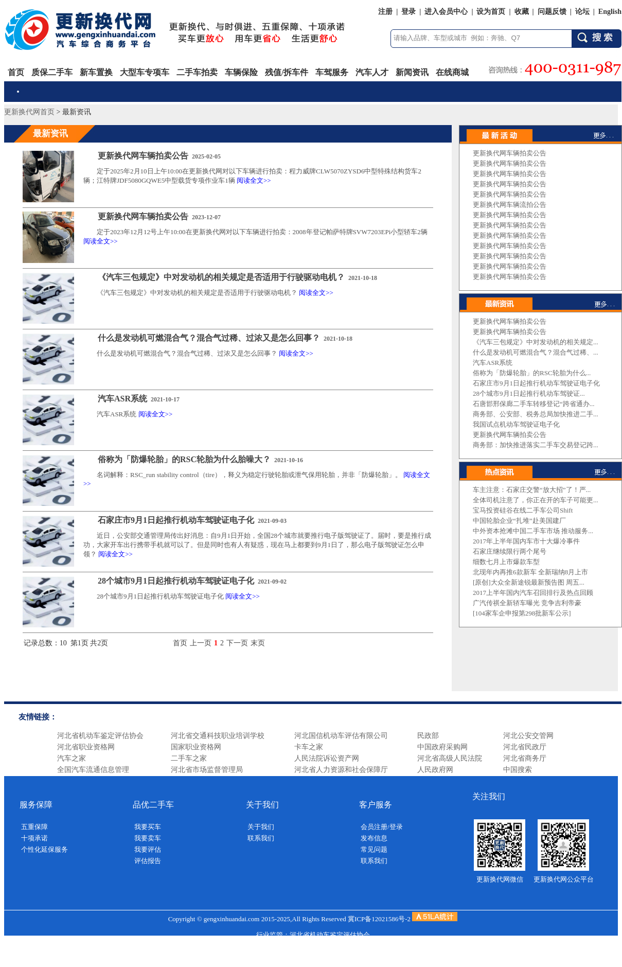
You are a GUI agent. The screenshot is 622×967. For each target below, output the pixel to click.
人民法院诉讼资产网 (326, 758)
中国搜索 (517, 769)
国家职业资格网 (196, 747)
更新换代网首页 (29, 112)
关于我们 (260, 827)
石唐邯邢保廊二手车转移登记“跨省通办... (534, 404)
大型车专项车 (144, 72)
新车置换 (96, 72)
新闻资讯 (412, 72)
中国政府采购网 (442, 747)
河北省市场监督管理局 (207, 769)
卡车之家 (308, 747)
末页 (258, 643)
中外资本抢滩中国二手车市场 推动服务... (533, 531)
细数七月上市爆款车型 (506, 562)
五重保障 (34, 827)
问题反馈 (552, 11)
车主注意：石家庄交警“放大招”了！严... (532, 490)
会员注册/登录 (382, 827)
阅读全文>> (254, 180)
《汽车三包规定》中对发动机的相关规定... (535, 342)
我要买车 (147, 827)
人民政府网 (435, 769)
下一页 (237, 643)
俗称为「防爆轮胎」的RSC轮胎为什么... (532, 373)
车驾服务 (331, 72)
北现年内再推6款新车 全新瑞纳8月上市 (530, 572)
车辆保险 (241, 72)
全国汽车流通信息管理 (93, 769)
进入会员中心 (446, 11)
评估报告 (147, 861)
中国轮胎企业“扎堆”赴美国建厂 (519, 520)
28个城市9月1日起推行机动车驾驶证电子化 (176, 580)
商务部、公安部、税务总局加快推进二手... (535, 414)
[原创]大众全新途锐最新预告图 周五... (528, 582)
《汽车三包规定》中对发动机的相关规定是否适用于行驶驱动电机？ (221, 277)
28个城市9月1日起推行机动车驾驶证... (529, 393)
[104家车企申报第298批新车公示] (522, 613)
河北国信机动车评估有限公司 (341, 736)
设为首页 (490, 11)
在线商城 (452, 72)
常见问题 (374, 849)
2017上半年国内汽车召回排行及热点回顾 (533, 592)
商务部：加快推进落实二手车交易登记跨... (535, 445)
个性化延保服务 (44, 849)
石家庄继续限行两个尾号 (509, 551)
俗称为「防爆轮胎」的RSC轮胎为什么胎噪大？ (184, 459)
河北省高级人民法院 (449, 758)
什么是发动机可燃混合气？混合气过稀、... (535, 352)
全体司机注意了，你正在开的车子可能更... (535, 500)
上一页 (200, 643)
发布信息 (374, 838)
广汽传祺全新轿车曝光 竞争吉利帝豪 (527, 603)
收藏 (521, 11)
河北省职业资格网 (86, 747)
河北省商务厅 (524, 758)
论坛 (582, 11)
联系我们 (260, 838)
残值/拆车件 (286, 72)
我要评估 (147, 849)
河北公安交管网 (528, 736)
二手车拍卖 (197, 72)
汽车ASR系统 (122, 398)
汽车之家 (71, 758)
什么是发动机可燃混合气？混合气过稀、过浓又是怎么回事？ (209, 337)
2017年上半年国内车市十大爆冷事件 (526, 541)
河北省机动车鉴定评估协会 (100, 736)
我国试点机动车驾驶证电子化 (516, 424)
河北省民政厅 (524, 747)
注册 (385, 11)
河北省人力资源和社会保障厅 (341, 769)
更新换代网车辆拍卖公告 (143, 155)
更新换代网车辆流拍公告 (509, 204)
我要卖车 (147, 838)
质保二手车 (52, 72)
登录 (408, 11)
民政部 (428, 736)
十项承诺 (34, 838)
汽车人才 (372, 72)
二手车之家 (189, 758)
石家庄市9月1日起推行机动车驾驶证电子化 (176, 520)
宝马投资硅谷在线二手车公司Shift (523, 510)
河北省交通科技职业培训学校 (217, 736)
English (609, 11)
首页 (16, 72)
